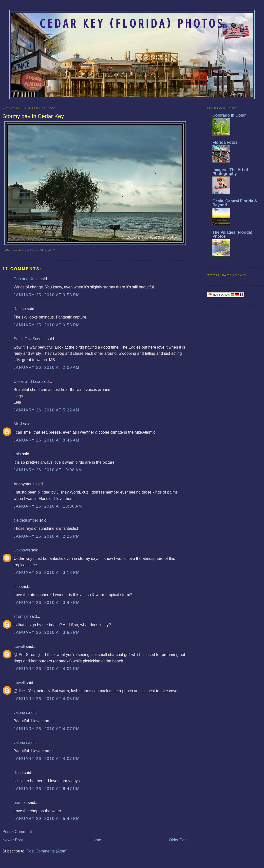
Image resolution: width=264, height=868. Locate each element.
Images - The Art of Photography (230, 172)
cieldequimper (26, 520)
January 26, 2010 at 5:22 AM (47, 410)
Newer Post (12, 840)
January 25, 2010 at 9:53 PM (47, 295)
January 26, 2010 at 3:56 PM (47, 632)
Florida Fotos (224, 142)
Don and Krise (26, 279)
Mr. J (18, 424)
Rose (18, 773)
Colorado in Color (229, 115)
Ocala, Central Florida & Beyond (234, 203)
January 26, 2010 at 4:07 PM (47, 729)
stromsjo (21, 616)
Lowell (32, 249)
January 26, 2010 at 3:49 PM (47, 603)
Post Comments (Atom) (47, 851)
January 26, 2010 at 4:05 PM (47, 699)
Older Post (178, 840)
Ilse (17, 587)
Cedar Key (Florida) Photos (132, 24)
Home (96, 840)
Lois (17, 454)
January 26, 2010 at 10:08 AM (48, 470)
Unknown (22, 550)
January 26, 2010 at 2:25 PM (47, 536)
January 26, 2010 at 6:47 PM (47, 789)
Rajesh (20, 309)
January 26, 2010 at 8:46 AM (47, 440)
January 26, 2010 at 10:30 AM (48, 506)
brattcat (20, 802)
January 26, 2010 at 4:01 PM (47, 669)
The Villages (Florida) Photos (232, 234)
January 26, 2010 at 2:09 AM (47, 367)
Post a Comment (17, 832)
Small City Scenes (30, 339)
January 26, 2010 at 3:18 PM (47, 572)
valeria (19, 712)
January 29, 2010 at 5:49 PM (47, 818)
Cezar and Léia (27, 381)
